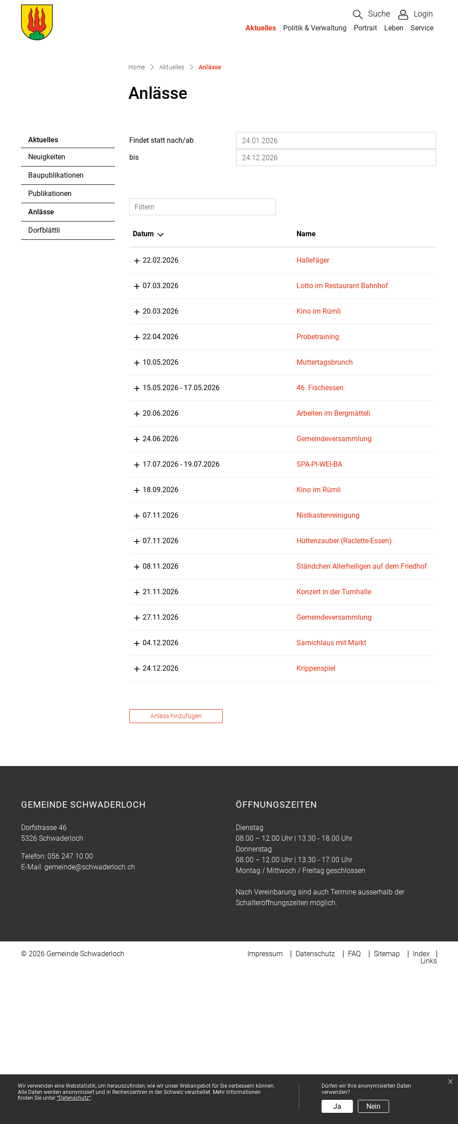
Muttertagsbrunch (245, 469)
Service (422, 28)
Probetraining (238, 444)
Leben (393, 28)
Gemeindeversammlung (254, 557)
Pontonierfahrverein (376, 444)
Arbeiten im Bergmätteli (254, 520)
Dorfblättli (44, 327)
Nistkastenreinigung (248, 633)
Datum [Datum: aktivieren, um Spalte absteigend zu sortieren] (143, 330)
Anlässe (52, 311)
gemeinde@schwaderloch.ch (89, 1017)
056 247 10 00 (70, 1006)
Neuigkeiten (46, 253)
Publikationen (50, 290)
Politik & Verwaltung (315, 28)
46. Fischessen (240, 495)
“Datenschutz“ (74, 1098)
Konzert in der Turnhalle (254, 731)
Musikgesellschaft (374, 582)
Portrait (365, 28)
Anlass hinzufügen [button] (176, 866)
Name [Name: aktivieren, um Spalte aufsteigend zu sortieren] (226, 330)
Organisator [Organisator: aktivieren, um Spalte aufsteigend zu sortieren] (364, 330)
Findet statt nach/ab (161, 237)
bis (134, 254)
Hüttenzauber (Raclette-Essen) (264, 669)
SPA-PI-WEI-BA (240, 582)
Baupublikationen (56, 272)
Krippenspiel (236, 808)
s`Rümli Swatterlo (373, 357)
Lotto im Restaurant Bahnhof (263, 382)
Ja (337, 1106)
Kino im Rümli (239, 418)
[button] (371, 14)
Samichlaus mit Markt (252, 782)
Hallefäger (233, 357)
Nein (373, 1106)
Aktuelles (261, 28)
